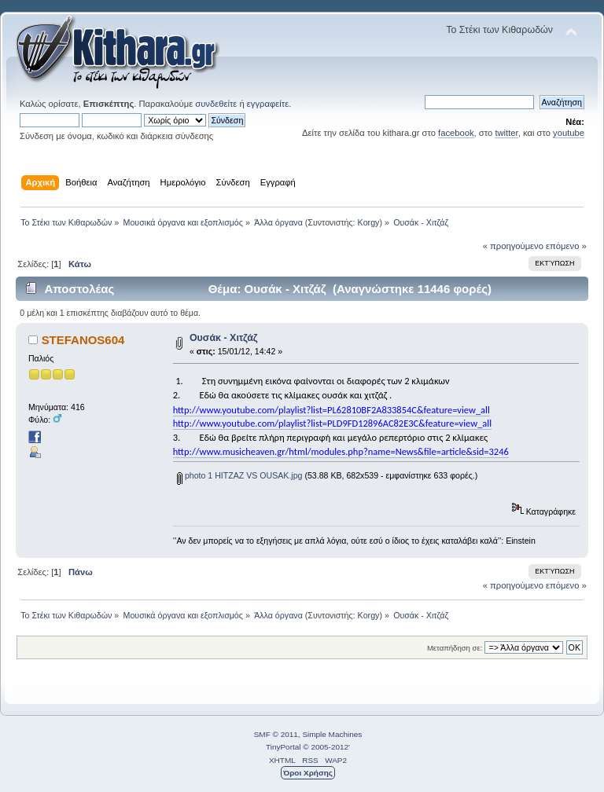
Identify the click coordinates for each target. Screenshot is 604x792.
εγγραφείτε (268, 103)
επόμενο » (566, 246)
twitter (506, 133)
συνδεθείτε (216, 103)
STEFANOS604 (83, 339)
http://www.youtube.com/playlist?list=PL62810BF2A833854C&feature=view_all (331, 410)
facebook (456, 133)
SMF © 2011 (276, 734)
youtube (568, 133)
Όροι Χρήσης (308, 772)
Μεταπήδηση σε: (454, 648)
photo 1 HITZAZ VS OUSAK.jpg (240, 475)
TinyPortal (283, 746)
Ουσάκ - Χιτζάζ (224, 337)
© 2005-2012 (325, 746)
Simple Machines (332, 734)
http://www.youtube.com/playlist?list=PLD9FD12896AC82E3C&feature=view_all (332, 423)
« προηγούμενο (513, 246)
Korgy (369, 222)
